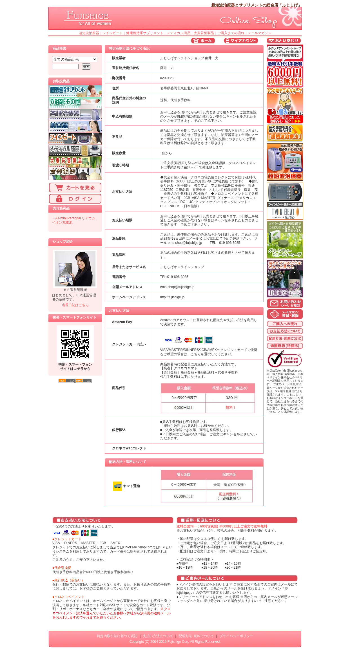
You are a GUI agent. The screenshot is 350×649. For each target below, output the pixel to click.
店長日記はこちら (75, 305)
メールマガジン (259, 33)
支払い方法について (158, 636)
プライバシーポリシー (236, 636)
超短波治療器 (89, 33)
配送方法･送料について (196, 636)
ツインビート (112, 33)
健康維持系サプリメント (144, 33)
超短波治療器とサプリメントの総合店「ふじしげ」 (256, 5)
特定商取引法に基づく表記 (117, 636)
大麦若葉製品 (204, 33)
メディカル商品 (178, 33)
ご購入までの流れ (230, 33)
